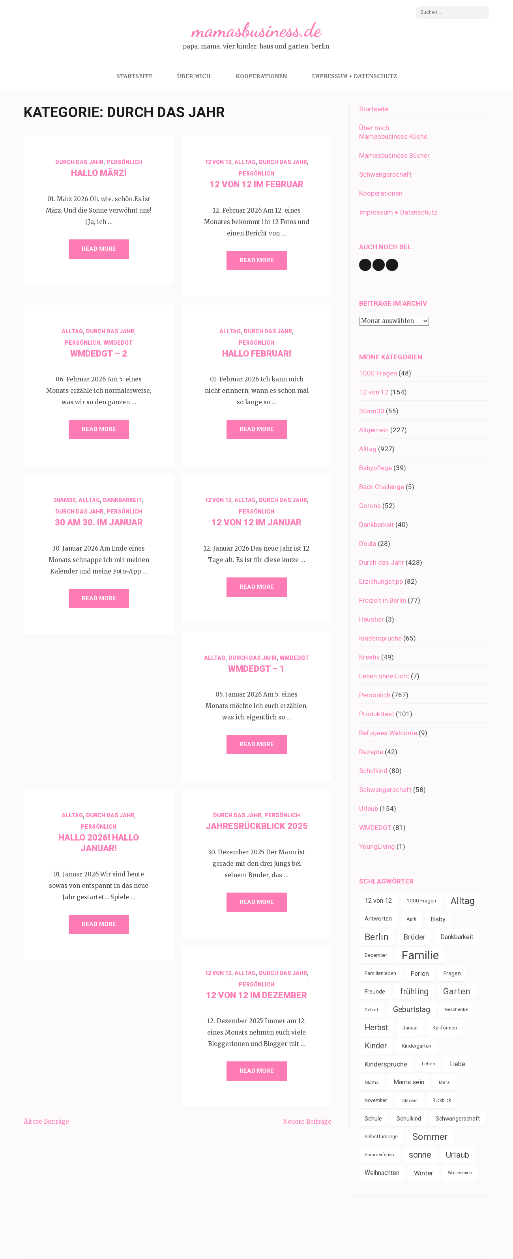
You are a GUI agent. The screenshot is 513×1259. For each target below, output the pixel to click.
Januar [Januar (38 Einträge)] (410, 1028)
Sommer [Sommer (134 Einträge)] (430, 1136)
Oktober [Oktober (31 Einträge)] (409, 1100)
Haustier (371, 619)
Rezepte (371, 752)
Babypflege (375, 468)
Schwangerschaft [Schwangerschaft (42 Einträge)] (458, 1118)
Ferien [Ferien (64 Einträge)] (420, 973)
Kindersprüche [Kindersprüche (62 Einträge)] (386, 1064)
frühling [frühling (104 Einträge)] (414, 991)
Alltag (245, 162)
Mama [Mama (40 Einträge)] (372, 1082)
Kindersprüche (380, 638)
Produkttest (376, 714)
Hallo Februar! (256, 354)
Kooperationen (261, 76)
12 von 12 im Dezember (256, 995)
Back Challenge (381, 487)
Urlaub (368, 809)
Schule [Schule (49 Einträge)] (373, 1118)
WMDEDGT (118, 343)
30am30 (64, 500)
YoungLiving (377, 846)
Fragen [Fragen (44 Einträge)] (452, 973)
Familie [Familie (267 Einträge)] (420, 955)
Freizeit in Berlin (382, 600)
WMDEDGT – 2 (98, 354)
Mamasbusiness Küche (393, 136)
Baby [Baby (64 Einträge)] (438, 919)
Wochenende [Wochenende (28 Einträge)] (460, 1172)
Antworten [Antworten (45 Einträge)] (378, 918)
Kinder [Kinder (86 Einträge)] (376, 1045)
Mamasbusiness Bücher (394, 155)
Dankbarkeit (122, 500)
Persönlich (124, 162)
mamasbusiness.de (256, 30)
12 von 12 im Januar (256, 522)
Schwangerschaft (385, 174)
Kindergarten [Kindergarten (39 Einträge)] (416, 1046)
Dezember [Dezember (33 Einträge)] (376, 955)
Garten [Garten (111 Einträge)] (456, 991)
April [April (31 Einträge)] (411, 919)
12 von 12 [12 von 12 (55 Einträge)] (378, 900)
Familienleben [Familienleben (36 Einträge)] (380, 973)
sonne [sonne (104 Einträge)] (420, 1155)
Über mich (194, 76)
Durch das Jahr (79, 162)
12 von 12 (218, 162)
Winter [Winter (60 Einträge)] (423, 1173)
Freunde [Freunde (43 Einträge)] (375, 991)
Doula (367, 543)
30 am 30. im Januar (99, 522)
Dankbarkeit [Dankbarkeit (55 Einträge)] (456, 937)
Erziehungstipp (381, 581)
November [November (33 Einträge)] (376, 1100)
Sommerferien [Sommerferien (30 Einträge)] (379, 1154)
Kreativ (369, 657)
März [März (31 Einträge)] (444, 1082)
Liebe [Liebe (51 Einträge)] (457, 1064)
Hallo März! (99, 173)
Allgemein (374, 430)
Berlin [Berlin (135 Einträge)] (377, 937)
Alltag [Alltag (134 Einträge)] (463, 900)
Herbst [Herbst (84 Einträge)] (376, 1027)
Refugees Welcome (388, 733)
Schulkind (373, 771)
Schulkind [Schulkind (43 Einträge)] (409, 1118)
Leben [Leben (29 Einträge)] (428, 1064)
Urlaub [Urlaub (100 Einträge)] (457, 1155)
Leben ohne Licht (384, 676)
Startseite (134, 76)
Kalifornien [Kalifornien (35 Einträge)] (444, 1028)
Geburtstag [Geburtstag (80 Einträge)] (411, 1009)
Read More (99, 248)
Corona (370, 506)
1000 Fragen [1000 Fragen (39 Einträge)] (421, 901)
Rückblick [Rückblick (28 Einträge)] (441, 1100)
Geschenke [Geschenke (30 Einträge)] (456, 1009)
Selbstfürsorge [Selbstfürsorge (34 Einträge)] (381, 1136)
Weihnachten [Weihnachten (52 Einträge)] (382, 1173)
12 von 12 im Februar (256, 184)
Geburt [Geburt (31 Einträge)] (371, 1009)
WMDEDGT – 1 (256, 669)
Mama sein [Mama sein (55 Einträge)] (408, 1082)
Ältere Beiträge (46, 1121)
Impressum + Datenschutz (354, 76)
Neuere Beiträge (307, 1121)
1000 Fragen (378, 373)
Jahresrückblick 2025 (257, 826)
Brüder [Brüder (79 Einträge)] (414, 936)
